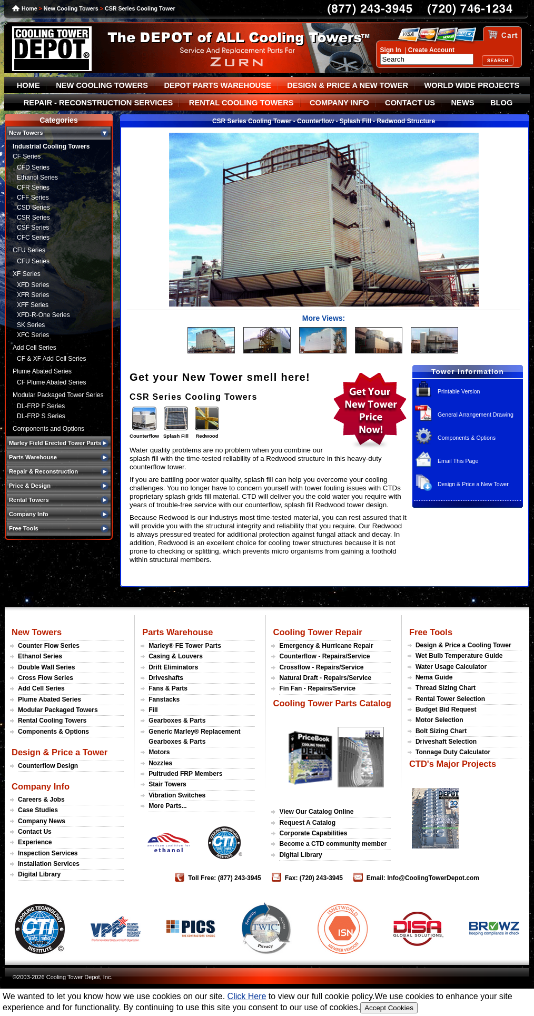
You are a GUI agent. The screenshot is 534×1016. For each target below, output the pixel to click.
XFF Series (32, 305)
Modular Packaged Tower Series (58, 395)
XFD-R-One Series (43, 315)
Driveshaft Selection (446, 741)
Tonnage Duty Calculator (453, 752)
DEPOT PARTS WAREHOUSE (217, 85)
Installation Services (49, 863)
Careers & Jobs (41, 799)
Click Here (247, 996)
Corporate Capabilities (313, 833)
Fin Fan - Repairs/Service (317, 688)
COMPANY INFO (339, 102)
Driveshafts (166, 678)
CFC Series (33, 237)
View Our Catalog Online (316, 811)
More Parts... (168, 806)
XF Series (27, 274)
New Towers (37, 632)
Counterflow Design (48, 766)
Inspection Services (48, 853)
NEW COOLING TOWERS (102, 85)
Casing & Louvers (176, 656)
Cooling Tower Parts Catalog (332, 703)
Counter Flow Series (49, 645)
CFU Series (29, 250)
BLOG (501, 102)
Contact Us (35, 831)
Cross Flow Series (45, 678)
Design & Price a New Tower (473, 484)
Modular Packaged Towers (58, 710)
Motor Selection (439, 720)
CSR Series (33, 217)
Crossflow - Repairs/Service (321, 667)
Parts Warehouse (177, 632)
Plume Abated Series (42, 371)
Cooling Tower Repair (317, 632)
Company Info (41, 786)
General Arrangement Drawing (475, 414)
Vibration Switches (177, 795)
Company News (41, 821)
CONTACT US (410, 102)
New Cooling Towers (71, 8)
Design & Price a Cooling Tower (463, 645)
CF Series (27, 156)
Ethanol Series (37, 177)
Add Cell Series (34, 347)
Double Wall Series (46, 667)
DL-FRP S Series (41, 416)
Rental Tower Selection (450, 699)
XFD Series (33, 285)
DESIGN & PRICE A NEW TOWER (347, 85)
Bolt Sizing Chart (441, 731)
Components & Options (467, 438)
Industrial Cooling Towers (51, 146)
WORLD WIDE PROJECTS (472, 85)
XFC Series (33, 335)
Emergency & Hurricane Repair (326, 645)
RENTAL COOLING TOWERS (241, 102)
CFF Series (33, 197)
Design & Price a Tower (59, 752)
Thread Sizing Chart (446, 688)
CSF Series (33, 227)
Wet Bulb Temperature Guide (459, 655)
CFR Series (33, 187)
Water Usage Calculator (451, 666)
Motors (159, 752)
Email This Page (458, 461)
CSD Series (33, 207)
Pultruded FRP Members (185, 773)
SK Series (31, 325)
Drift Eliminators (173, 667)
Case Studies (38, 810)
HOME (28, 85)
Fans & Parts (168, 688)
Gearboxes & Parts (177, 720)
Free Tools (430, 632)
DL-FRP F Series (41, 406)
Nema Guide (434, 677)
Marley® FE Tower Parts (185, 645)
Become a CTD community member (333, 843)
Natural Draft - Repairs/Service (325, 678)
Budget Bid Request (446, 709)
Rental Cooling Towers (52, 720)
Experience (35, 842)
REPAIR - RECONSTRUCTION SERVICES (98, 102)
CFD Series (33, 167)
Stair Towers (167, 784)
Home (29, 8)
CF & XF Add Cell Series (51, 358)
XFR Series (33, 295)
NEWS (462, 102)
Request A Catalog (307, 822)
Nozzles (160, 763)
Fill (153, 710)
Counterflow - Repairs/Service (324, 656)
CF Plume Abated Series (51, 382)
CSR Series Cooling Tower (140, 8)
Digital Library (39, 874)
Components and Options (48, 428)
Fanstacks (164, 699)
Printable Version (459, 391)
